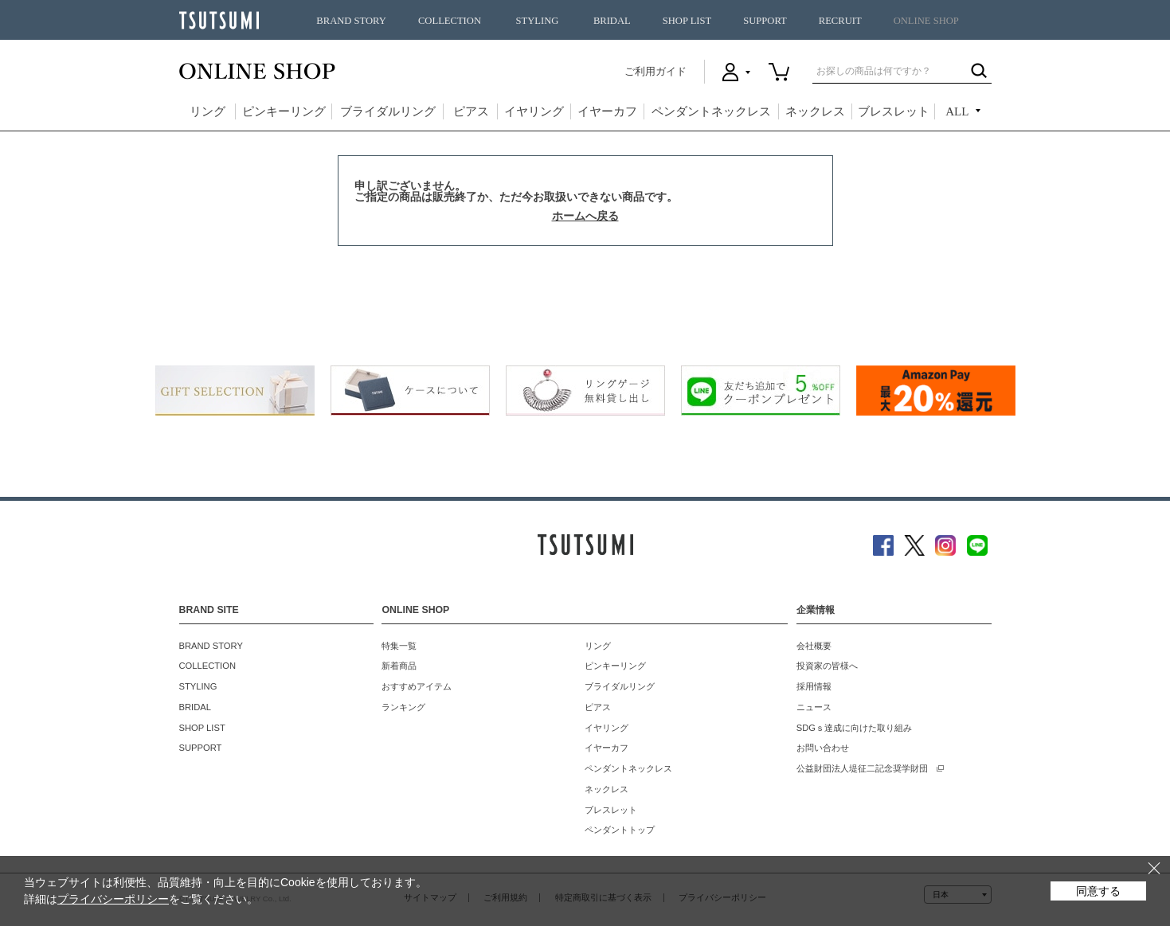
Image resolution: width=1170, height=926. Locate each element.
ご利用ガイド (655, 71)
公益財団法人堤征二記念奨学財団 (862, 768)
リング (207, 111)
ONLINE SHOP (926, 20)
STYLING (537, 20)
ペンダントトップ (620, 829)
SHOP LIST (687, 20)
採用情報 (814, 686)
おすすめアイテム (417, 686)
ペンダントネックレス (711, 111)
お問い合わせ (822, 747)
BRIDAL (612, 20)
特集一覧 (399, 646)
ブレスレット (893, 111)
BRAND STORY (351, 20)
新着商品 (399, 665)
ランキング (403, 707)
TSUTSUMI (219, 20)
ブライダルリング (388, 111)
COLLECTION (449, 20)
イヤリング (534, 111)
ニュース (814, 707)
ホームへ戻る (585, 215)
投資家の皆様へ (827, 665)
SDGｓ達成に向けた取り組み (854, 728)
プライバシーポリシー (113, 899)
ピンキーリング (284, 111)
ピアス (471, 111)
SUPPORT (765, 20)
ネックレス (815, 111)
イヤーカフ (607, 111)
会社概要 (814, 646)
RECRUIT (840, 20)
